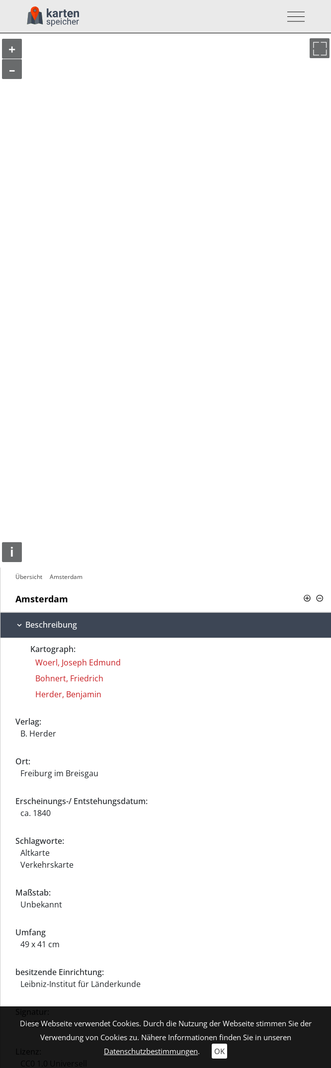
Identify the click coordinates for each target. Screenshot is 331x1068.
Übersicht (28, 577)
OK (219, 1051)
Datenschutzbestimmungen (151, 1051)
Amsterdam (66, 577)
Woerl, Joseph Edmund (78, 662)
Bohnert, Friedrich (69, 678)
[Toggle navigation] (293, 16)
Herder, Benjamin (68, 694)
